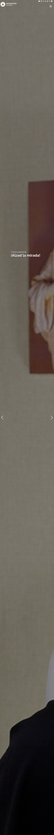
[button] (2, 417)
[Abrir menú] (51, 6)
